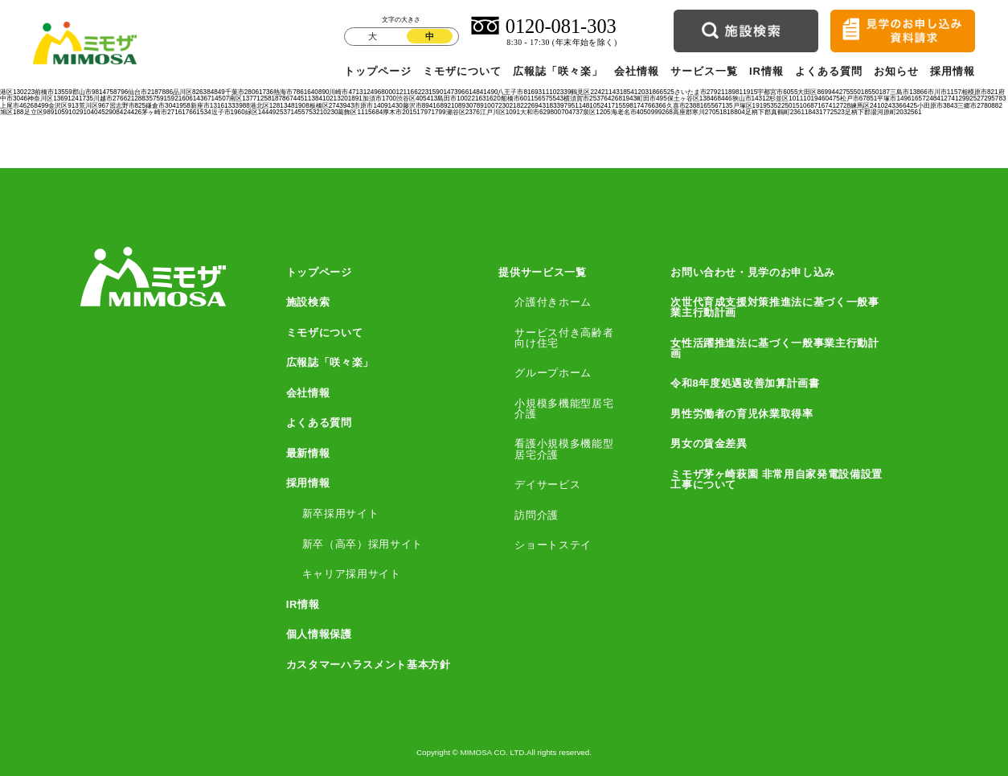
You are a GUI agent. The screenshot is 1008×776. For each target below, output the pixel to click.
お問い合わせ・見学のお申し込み (752, 272)
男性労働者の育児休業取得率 (741, 414)
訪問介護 (536, 515)
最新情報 (308, 453)
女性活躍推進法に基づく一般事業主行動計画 (774, 348)
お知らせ (896, 71)
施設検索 (308, 302)
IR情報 (766, 71)
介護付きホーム (553, 302)
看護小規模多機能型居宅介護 (563, 448)
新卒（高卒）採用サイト (362, 544)
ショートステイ (553, 545)
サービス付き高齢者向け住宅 (563, 337)
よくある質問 (829, 71)
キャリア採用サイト (351, 574)
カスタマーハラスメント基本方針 (368, 664)
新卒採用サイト (340, 513)
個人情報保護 (319, 634)
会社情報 (636, 71)
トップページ (378, 71)
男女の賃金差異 (709, 443)
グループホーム (553, 372)
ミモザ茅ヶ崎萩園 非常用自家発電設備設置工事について (776, 479)
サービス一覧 (704, 71)
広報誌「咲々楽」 (558, 71)
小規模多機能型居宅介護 (563, 408)
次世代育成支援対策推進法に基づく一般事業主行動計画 (774, 307)
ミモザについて (462, 71)
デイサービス (547, 484)
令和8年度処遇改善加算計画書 (744, 383)
